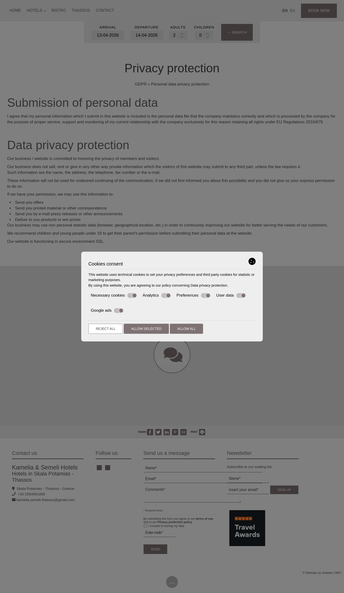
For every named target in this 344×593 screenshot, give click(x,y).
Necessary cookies (114, 295)
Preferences (193, 295)
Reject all (105, 329)
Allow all (186, 329)
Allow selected (146, 329)
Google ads (107, 310)
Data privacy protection (209, 285)
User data (231, 295)
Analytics (157, 295)
